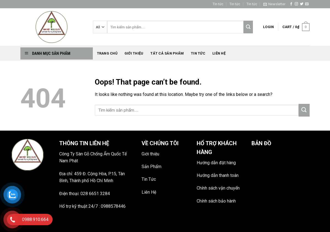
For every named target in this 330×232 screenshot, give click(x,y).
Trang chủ (107, 53)
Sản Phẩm (151, 166)
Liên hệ (219, 53)
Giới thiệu (134, 53)
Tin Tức (149, 179)
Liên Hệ (149, 192)
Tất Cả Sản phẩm (167, 53)
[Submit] (304, 110)
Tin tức (218, 4)
